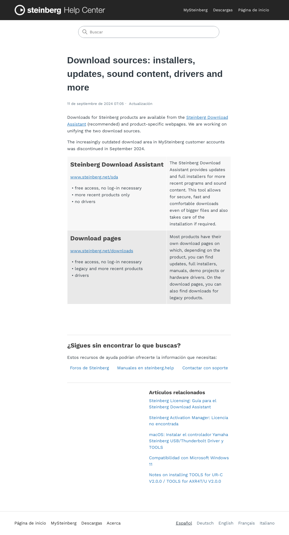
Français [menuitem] (246, 523)
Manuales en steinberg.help (145, 367)
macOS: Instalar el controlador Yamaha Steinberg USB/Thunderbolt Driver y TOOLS (188, 441)
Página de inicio (253, 10)
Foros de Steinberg (89, 367)
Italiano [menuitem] (267, 523)
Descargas (223, 10)
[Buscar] (148, 32)
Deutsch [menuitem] (205, 523)
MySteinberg (195, 10)
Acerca (114, 523)
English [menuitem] (225, 523)
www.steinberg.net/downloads (101, 250)
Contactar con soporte (205, 367)
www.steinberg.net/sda (94, 177)
